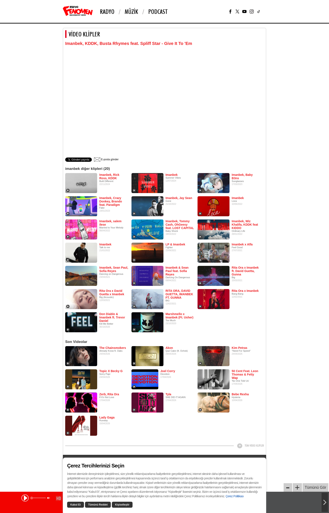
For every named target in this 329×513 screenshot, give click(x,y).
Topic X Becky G (111, 371)
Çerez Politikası (235, 496)
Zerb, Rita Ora (109, 394)
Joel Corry (167, 371)
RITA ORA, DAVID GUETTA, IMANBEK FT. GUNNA (179, 294)
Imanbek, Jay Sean (179, 198)
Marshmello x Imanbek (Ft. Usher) (179, 315)
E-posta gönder (106, 159)
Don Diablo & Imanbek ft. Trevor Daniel (112, 317)
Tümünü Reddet (98, 504)
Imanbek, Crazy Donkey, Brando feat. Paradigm (110, 201)
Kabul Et (75, 504)
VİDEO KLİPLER (84, 34)
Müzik (131, 11)
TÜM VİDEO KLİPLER (254, 445)
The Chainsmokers (112, 348)
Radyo (107, 11)
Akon (169, 348)
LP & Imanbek (175, 244)
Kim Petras (239, 348)
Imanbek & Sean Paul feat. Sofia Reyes (177, 271)
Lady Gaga (107, 417)
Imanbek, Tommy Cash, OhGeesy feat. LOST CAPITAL (180, 224)
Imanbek (172, 174)
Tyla (168, 394)
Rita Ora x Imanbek (245, 290)
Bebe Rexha (240, 394)
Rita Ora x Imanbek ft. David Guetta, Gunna (245, 271)
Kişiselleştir (122, 504)
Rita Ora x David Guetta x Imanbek (111, 292)
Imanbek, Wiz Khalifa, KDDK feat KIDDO (245, 224)
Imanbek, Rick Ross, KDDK (109, 176)
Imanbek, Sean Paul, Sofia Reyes (113, 269)
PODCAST (157, 11)
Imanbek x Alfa (242, 244)
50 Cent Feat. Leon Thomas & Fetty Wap (245, 374)
